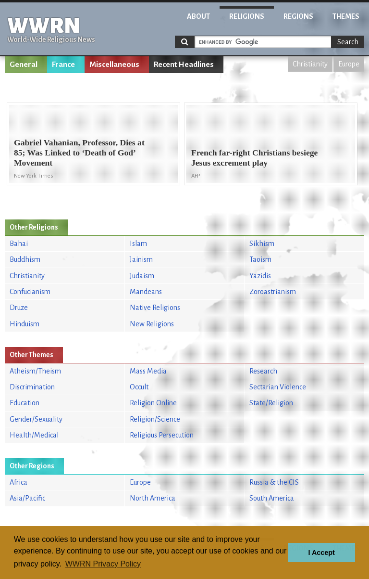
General (23, 64)
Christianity (310, 64)
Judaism (142, 276)
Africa (18, 482)
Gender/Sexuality (36, 419)
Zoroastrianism (272, 292)
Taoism (260, 259)
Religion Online (153, 403)
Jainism (141, 259)
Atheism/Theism (35, 371)
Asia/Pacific (27, 498)
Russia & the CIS (274, 482)
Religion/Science (155, 419)
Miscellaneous (114, 64)
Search (347, 42)
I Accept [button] (321, 552)
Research (263, 371)
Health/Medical (34, 435)
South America (271, 498)
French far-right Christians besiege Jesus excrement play (254, 157)
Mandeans (146, 292)
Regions (298, 16)
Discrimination (32, 387)
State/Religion (271, 403)
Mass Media (148, 371)
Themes (345, 16)
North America (152, 498)
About (198, 16)
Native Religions (155, 307)
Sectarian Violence (277, 387)
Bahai (19, 243)
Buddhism (25, 259)
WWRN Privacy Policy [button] (103, 564)
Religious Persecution (162, 435)
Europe (348, 64)
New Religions (152, 324)
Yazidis (260, 276)
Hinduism (24, 324)
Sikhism (261, 243)
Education (24, 403)
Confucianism (30, 292)
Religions (246, 16)
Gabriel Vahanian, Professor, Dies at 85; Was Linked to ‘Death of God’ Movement (79, 152)
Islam (138, 243)
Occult (139, 387)
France (63, 64)
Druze (19, 307)
